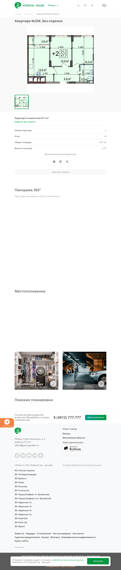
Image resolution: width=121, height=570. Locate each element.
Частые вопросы (62, 533)
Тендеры (30, 533)
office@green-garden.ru (27, 445)
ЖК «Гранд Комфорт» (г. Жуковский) (32, 494)
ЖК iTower (19, 482)
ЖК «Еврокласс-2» (23, 502)
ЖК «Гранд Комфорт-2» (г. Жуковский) (33, 498)
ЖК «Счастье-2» (22, 490)
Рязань (66, 433)
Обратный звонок (95, 417)
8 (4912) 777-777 (67, 417)
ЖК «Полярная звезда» (26, 474)
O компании (44, 533)
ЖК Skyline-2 (21, 478)
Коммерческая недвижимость (78, 537)
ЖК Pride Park (21, 518)
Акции (45, 537)
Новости (19, 533)
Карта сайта (21, 540)
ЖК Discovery (21, 486)
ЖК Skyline (20, 526)
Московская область (74, 437)
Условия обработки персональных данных (82, 465)
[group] (60, 59)
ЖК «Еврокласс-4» (23, 510)
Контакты (78, 533)
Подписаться (7, 423)
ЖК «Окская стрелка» (25, 470)
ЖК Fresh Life (21, 522)
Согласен (98, 561)
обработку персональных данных (68, 560)
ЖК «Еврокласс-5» (23, 514)
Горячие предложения (27, 537)
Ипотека (55, 537)
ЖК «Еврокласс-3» (23, 506)
